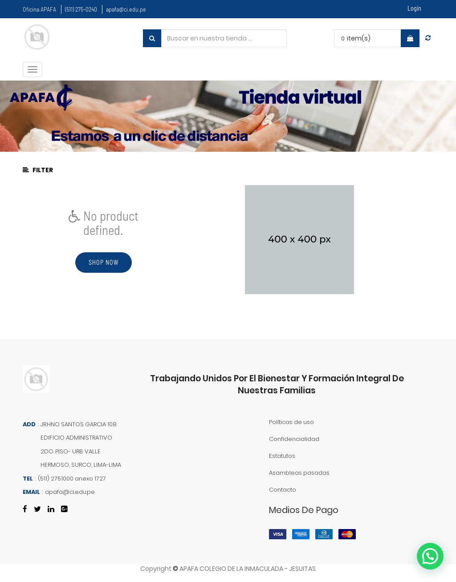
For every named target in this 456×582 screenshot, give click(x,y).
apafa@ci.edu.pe (126, 9)
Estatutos (282, 456)
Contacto (282, 489)
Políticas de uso (291, 422)
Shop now (103, 262)
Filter (38, 170)
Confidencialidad (294, 439)
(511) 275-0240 (81, 9)
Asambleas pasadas (299, 473)
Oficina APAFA (39, 9)
